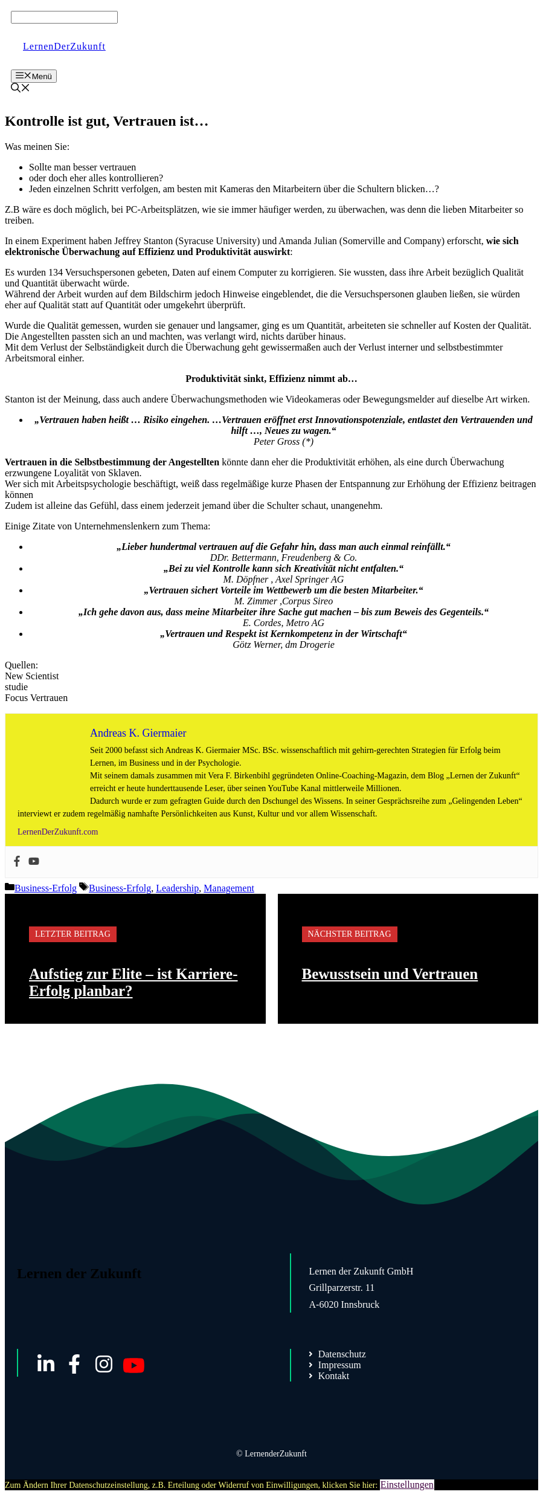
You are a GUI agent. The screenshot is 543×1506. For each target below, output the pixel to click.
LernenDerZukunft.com (58, 831)
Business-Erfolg (45, 888)
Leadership (177, 888)
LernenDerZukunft (64, 46)
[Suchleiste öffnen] (20, 89)
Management (229, 888)
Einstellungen (407, 1484)
